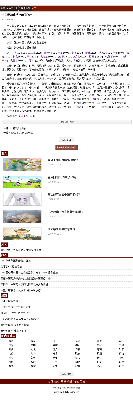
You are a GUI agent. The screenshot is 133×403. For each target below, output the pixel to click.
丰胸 (33, 345)
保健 (77, 341)
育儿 (77, 357)
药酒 (99, 353)
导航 (82, 381)
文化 (33, 349)
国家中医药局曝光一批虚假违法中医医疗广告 (26, 278)
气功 (33, 353)
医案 (99, 361)
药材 (99, 345)
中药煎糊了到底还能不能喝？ (66, 211)
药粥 (77, 366)
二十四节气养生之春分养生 (16, 307)
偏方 (55, 349)
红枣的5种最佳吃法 (11, 266)
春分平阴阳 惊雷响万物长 (63, 159)
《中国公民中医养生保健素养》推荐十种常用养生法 (29, 272)
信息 (11, 345)
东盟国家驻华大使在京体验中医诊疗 (21, 290)
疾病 (11, 361)
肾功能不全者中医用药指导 (64, 194)
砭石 (99, 366)
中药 (55, 361)
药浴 (121, 353)
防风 (101, 52)
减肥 (55, 345)
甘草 (15, 60)
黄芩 (74, 52)
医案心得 (25, 8)
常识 (33, 341)
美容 (33, 357)
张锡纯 (95, 99)
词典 (121, 361)
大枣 (29, 60)
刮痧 (121, 349)
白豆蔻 (31, 52)
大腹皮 (44, 56)
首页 (3, 8)
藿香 (87, 52)
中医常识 (13, 8)
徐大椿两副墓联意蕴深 (61, 229)
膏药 (99, 349)
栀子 (115, 52)
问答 (55, 366)
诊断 (9, 42)
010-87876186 (27, 116)
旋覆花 (93, 56)
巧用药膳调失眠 (9, 301)
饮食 (73, 60)
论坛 (121, 341)
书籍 (121, 345)
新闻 (11, 349)
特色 (55, 341)
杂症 (33, 361)
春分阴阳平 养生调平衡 (62, 177)
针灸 (11, 357)
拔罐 (77, 349)
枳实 (15, 56)
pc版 (78, 388)
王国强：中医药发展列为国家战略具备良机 (24, 284)
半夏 (60, 52)
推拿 (55, 353)
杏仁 (16, 52)
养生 (99, 341)
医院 (33, 366)
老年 (55, 357)
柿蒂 (123, 56)
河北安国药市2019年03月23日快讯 (20, 318)
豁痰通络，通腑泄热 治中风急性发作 (21, 250)
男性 (99, 357)
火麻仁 (76, 56)
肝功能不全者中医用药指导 (16, 312)
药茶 (77, 353)
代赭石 (109, 56)
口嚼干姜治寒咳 (18, 128)
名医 (77, 345)
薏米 (46, 52)
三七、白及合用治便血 (22, 132)
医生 (11, 366)
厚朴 (29, 56)
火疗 (11, 353)
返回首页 (66, 139)
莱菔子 (60, 56)
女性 (121, 357)
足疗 (121, 366)
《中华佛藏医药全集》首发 (16, 260)
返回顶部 (66, 374)
